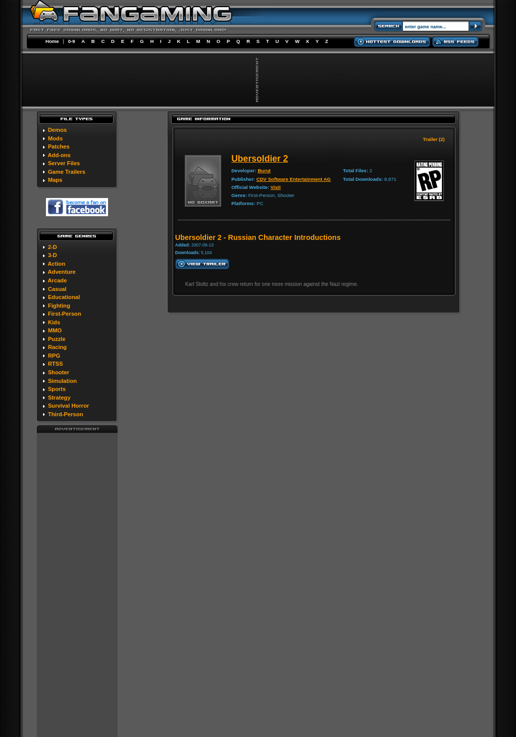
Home (52, 41)
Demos (57, 130)
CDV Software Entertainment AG (293, 179)
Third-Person (65, 414)
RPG (54, 356)
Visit (276, 187)
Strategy (59, 398)
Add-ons (58, 155)
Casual (57, 289)
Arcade (57, 280)
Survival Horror (68, 406)
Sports (57, 389)
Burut (264, 170)
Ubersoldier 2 (259, 159)
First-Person (64, 314)
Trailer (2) (434, 139)
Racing (57, 347)
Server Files (64, 163)
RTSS (55, 364)
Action (56, 264)
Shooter (58, 372)
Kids (54, 322)
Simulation (62, 381)
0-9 (71, 41)
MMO (55, 330)
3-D (52, 255)
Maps (55, 180)
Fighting (59, 306)
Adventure (61, 272)
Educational (64, 297)
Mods (55, 138)
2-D (52, 247)
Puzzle (57, 339)
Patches (59, 146)
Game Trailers (66, 172)
